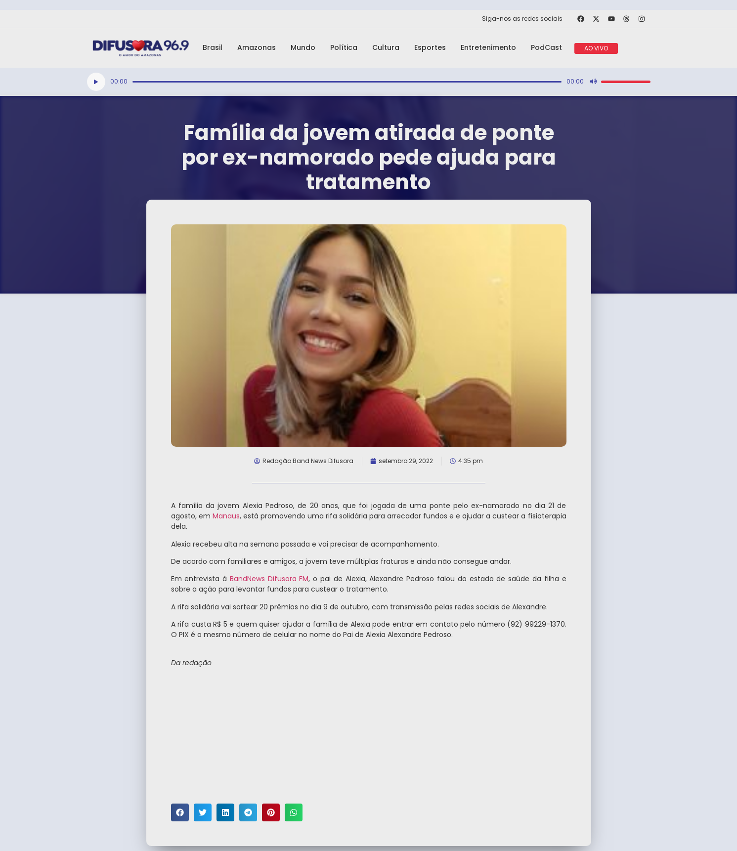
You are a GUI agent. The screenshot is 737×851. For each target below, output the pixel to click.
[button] (180, 812)
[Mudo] (593, 81)
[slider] (347, 82)
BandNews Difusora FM (269, 579)
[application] (368, 82)
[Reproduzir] (96, 82)
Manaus (226, 516)
